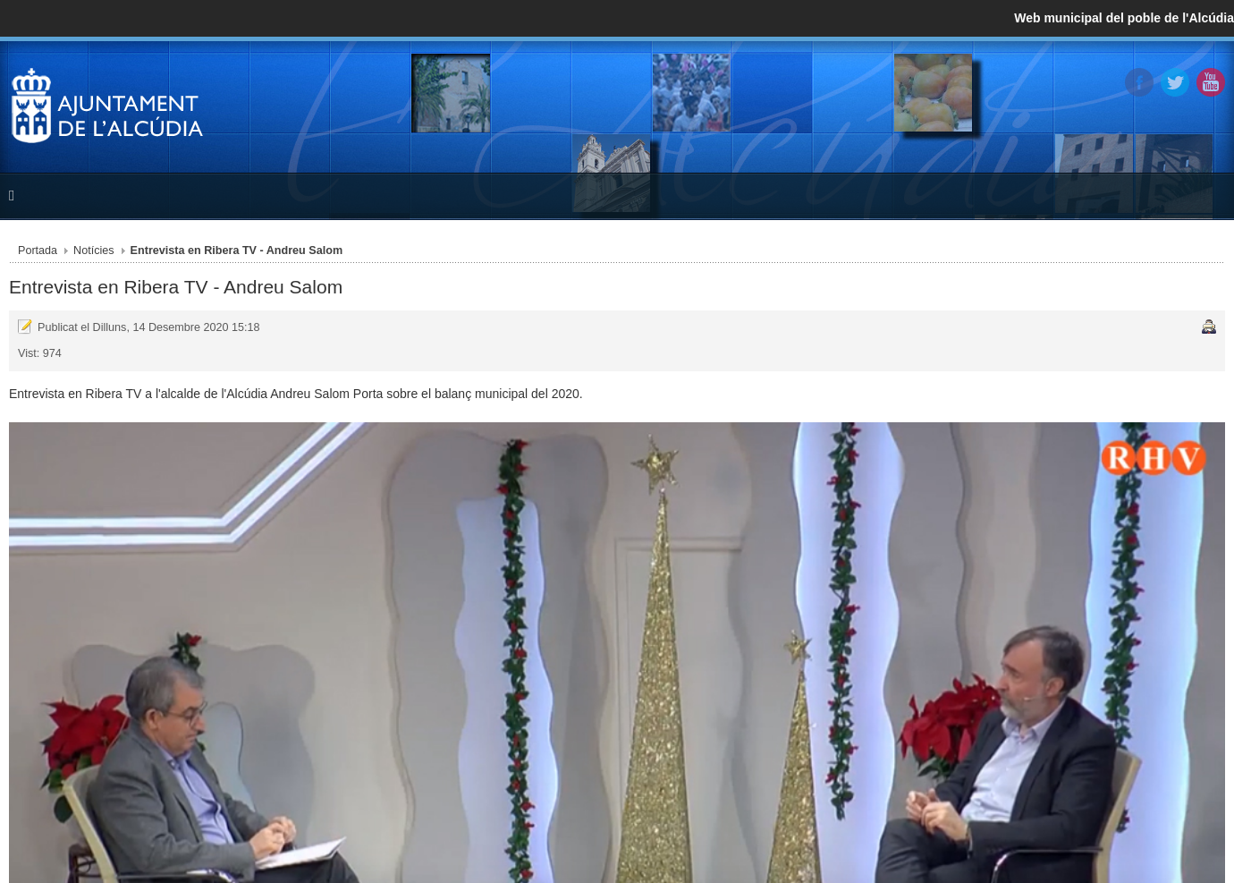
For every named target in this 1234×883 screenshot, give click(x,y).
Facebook (1139, 82)
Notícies (93, 250)
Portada (37, 250)
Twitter (1175, 82)
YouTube (1210, 82)
